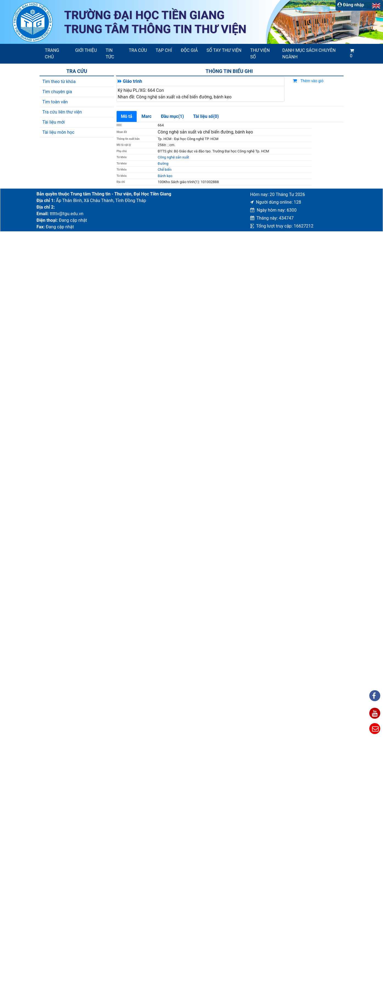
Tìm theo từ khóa (59, 81)
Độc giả (189, 50)
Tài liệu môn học (59, 132)
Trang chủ (52, 53)
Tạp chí (164, 50)
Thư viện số (260, 53)
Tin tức (110, 53)
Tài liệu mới (54, 122)
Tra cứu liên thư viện (62, 112)
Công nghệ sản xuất (173, 157)
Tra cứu (138, 50)
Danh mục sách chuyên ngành (309, 53)
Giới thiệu (86, 50)
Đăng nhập (350, 4)
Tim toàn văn (55, 101)
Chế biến (164, 169)
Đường (163, 163)
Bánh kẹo (165, 176)
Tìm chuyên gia (57, 91)
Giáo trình (132, 81)
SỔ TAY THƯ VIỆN (224, 50)
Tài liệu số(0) (206, 116)
